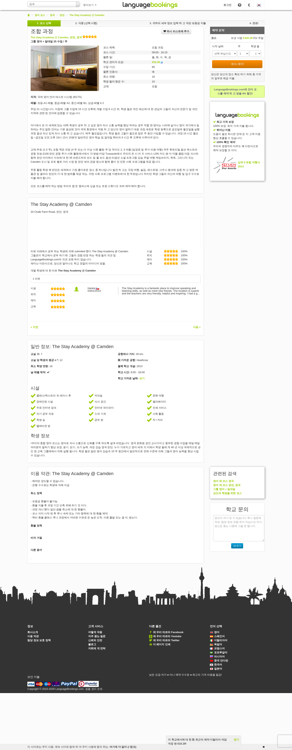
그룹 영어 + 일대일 (224, 489)
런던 (62, 15)
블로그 (92, 644)
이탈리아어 (218, 640)
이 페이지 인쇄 (161, 644)
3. (177, 23)
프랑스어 (217, 648)
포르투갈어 (218, 652)
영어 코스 (40, 15)
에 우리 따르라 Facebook (168, 632)
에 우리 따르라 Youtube (167, 636)
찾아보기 (90, 4)
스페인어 (217, 636)
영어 (214, 632)
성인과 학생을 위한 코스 (227, 493)
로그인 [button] (227, 4)
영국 (52, 15)
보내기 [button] (237, 545)
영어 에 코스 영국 (223, 481)
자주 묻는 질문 (96, 636)
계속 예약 (237, 64)
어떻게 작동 (95, 632)
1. (44, 23)
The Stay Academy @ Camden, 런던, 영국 (64, 37)
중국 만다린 (219, 660)
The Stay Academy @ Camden (86, 15)
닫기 (236, 739)
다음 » (197, 327)
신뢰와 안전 (95, 640)
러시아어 (217, 656)
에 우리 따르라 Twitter (166, 640)
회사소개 (32, 632)
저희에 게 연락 (96, 648)
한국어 (216, 664)
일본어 (216, 668)
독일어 (216, 644)
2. (86, 23)
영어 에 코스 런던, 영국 (226, 485)
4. (254, 23)
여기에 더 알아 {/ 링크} (123, 746)
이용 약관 (33, 636)
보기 (142, 378)
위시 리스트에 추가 (176, 31)
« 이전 (34, 327)
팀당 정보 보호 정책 (39, 640)
